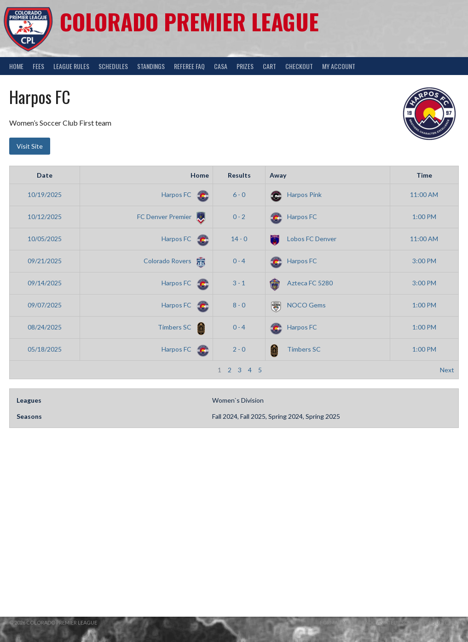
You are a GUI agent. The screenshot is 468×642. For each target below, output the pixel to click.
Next (447, 370)
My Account (338, 66)
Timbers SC (182, 327)
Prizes (245, 66)
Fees (38, 66)
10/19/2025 (45, 194)
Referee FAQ (189, 66)
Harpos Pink (296, 194)
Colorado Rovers (175, 261)
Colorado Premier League (189, 21)
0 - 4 (239, 261)
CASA (220, 66)
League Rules (71, 66)
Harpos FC (184, 194)
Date (44, 175)
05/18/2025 (45, 349)
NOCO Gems (298, 305)
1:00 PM (424, 216)
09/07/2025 (45, 305)
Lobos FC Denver (303, 239)
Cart (269, 66)
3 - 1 (239, 283)
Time (424, 175)
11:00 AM (424, 194)
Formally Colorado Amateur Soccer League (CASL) (389, 622)
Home (16, 66)
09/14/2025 (45, 283)
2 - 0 (239, 349)
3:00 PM (424, 261)
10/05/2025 (45, 239)
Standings (151, 66)
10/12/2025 (45, 216)
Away (278, 175)
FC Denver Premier (171, 216)
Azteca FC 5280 (301, 283)
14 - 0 (239, 239)
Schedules (113, 66)
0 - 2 (239, 216)
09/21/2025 (45, 261)
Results (239, 175)
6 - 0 (239, 194)
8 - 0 (239, 305)
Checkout (299, 66)
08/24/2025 (45, 327)
